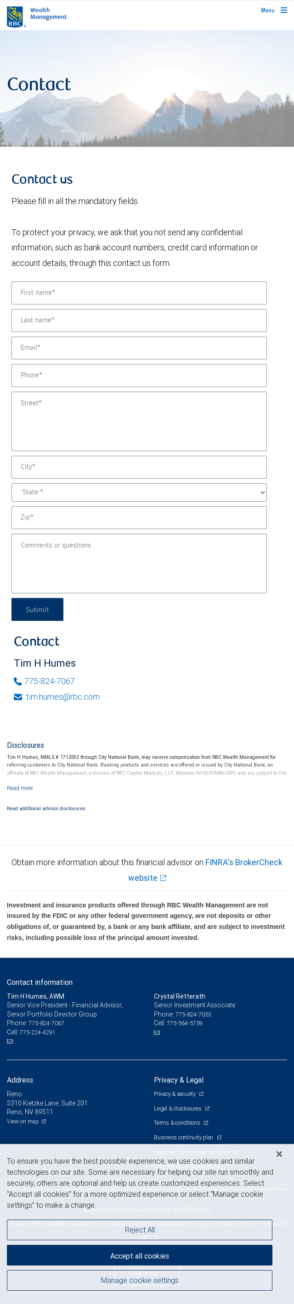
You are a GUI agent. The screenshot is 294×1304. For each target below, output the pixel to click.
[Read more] (20, 788)
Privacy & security (175, 1094)
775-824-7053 (193, 1014)
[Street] (139, 421)
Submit (37, 609)
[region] (147, 1224)
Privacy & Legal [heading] (179, 1079)
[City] (139, 467)
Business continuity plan (184, 1137)
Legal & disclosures (178, 1108)
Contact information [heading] (40, 982)
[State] (139, 492)
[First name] (139, 293)
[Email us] (11, 1042)
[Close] (279, 1154)
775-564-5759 (185, 1023)
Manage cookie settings (140, 1280)
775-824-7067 (44, 681)
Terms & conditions (177, 1123)
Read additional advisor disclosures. (47, 808)
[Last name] (139, 320)
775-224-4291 (38, 1032)
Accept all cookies (139, 1255)
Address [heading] (20, 1079)
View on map (23, 1121)
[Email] (139, 348)
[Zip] (139, 517)
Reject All (140, 1229)
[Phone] (139, 375)
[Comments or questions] (139, 563)
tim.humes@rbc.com (57, 696)
